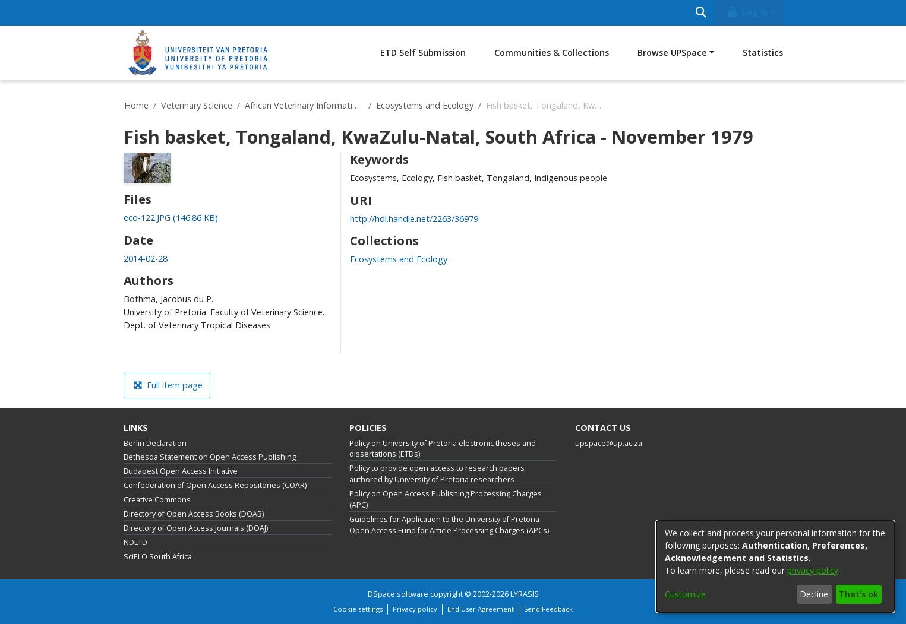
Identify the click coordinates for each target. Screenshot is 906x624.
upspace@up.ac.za (608, 443)
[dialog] (775, 566)
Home (136, 105)
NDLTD (135, 542)
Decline (814, 594)
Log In (746, 12)
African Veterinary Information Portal (304, 105)
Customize (685, 594)
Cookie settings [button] (358, 608)
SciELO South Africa (158, 557)
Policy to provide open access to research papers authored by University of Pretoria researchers (437, 473)
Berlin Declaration (155, 443)
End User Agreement (480, 608)
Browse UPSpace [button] (672, 52)
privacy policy (812, 570)
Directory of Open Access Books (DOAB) (194, 514)
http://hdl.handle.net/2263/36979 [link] (414, 218)
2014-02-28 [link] (146, 258)
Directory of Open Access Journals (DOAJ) (196, 528)
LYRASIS (524, 594)
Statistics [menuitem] (763, 52)
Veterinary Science (196, 105)
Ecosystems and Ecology (424, 105)
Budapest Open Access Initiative (181, 471)
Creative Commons (157, 500)
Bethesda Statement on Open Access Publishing (210, 457)
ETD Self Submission (423, 52)
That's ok (858, 594)
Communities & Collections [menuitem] (551, 52)
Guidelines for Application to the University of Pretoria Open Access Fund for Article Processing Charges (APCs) (449, 525)
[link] (171, 217)
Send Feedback (548, 608)
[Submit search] (701, 13)
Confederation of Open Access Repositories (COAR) (215, 485)
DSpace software (398, 594)
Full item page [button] (168, 385)
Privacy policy (415, 608)
